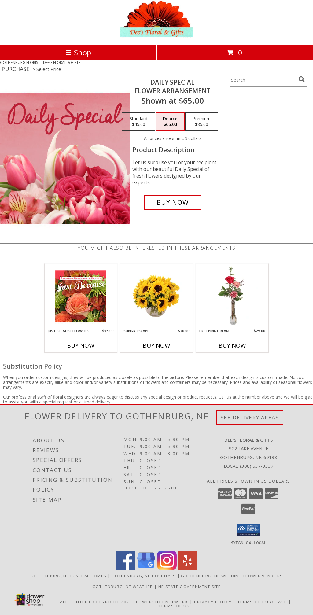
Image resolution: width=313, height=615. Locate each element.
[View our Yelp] (187, 568)
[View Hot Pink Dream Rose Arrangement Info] (232, 296)
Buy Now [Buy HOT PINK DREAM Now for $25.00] (232, 345)
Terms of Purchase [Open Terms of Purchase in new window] (262, 601)
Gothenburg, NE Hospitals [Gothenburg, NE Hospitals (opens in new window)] (144, 575)
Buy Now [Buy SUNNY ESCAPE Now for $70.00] (156, 345)
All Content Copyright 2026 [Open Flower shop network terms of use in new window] (96, 601)
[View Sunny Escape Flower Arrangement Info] (156, 296)
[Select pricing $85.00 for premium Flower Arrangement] (202, 122)
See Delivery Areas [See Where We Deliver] (250, 417)
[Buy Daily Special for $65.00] (172, 202)
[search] (302, 79)
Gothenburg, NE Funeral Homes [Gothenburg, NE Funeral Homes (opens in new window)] (68, 575)
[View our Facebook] (125, 568)
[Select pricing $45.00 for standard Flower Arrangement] (138, 122)
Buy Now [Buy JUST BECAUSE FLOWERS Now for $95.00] (80, 345)
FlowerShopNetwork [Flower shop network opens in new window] (161, 601)
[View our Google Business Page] (146, 568)
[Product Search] (263, 79)
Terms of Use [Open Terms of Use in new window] (176, 605)
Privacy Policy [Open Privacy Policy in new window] (213, 601)
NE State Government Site (189, 586)
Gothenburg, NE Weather (122, 586)
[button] (248, 530)
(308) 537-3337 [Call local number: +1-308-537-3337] (257, 466)
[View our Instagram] (167, 568)
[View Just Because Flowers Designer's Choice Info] (80, 296)
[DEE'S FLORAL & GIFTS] (156, 36)
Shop (78, 52)
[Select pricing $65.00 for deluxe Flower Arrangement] (170, 122)
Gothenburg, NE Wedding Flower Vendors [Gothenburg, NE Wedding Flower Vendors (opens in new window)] (232, 575)
